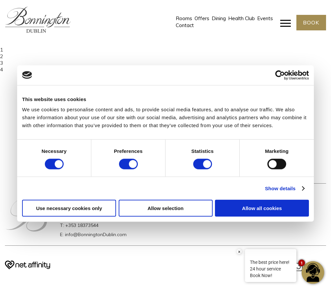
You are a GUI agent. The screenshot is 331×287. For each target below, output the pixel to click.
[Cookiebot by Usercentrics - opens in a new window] (280, 75)
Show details (280, 188)
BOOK (311, 22)
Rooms (184, 18)
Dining (219, 18)
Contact (185, 25)
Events (265, 18)
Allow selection (165, 208)
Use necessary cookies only (69, 208)
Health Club (241, 18)
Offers (202, 18)
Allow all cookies (262, 208)
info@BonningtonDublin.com (96, 234)
